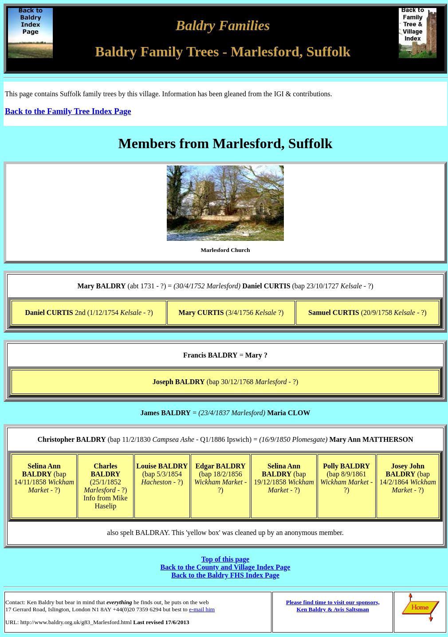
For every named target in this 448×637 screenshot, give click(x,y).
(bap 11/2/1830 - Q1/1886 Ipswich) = (225, 439)
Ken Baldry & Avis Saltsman (333, 609)
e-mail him (202, 609)
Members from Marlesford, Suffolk (225, 143)
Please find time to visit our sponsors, (333, 602)
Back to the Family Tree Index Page (68, 111)
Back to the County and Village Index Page (226, 567)
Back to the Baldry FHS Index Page (225, 575)
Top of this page (225, 559)
